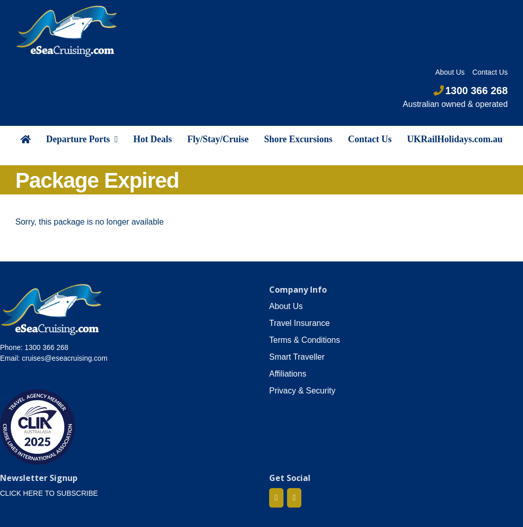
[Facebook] (276, 498)
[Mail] (294, 498)
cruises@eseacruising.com (65, 358)
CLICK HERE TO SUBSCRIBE (49, 493)
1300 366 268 (471, 90)
